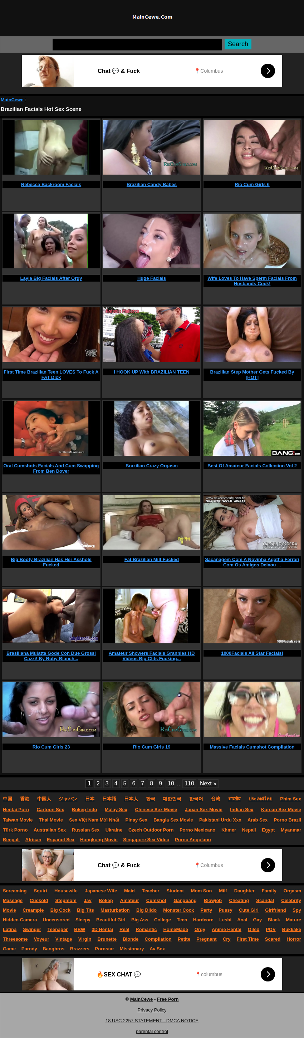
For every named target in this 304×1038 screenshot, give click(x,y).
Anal (242, 919)
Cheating (239, 900)
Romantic (146, 929)
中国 (7, 798)
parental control (152, 1031)
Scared (272, 939)
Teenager (58, 929)
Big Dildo (146, 910)
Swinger (32, 929)
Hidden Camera (20, 919)
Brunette (107, 939)
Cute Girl (249, 910)
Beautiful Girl (111, 919)
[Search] (137, 44)
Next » (208, 783)
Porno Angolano (193, 839)
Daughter (244, 890)
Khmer (228, 830)
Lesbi (225, 919)
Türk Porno (15, 830)
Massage (13, 900)
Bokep (106, 900)
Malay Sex (116, 809)
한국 (150, 798)
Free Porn (168, 999)
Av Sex (157, 948)
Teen (182, 919)
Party (206, 910)
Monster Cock (178, 910)
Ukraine (114, 830)
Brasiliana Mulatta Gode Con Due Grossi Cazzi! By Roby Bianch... (51, 655)
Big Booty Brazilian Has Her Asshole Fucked (51, 562)
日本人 (131, 798)
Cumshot (156, 900)
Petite (184, 939)
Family (269, 890)
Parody (29, 948)
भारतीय (234, 798)
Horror (293, 939)
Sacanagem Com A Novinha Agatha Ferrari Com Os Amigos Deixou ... (252, 562)
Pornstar (104, 948)
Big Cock (60, 910)
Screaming (14, 890)
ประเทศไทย (261, 798)
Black (274, 919)
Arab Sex (257, 820)
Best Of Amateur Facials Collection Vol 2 (252, 465)
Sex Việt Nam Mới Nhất (94, 820)
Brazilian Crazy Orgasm (152, 465)
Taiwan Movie (18, 820)
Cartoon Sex (50, 809)
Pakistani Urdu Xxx (220, 820)
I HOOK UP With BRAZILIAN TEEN (151, 372)
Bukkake (291, 929)
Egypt (268, 830)
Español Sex (60, 839)
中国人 (44, 798)
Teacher (151, 890)
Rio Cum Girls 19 (152, 747)
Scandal (265, 900)
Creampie (33, 910)
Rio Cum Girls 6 (252, 184)
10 (171, 783)
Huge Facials (151, 278)
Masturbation (115, 910)
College (162, 919)
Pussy (225, 910)
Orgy (200, 929)
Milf (223, 890)
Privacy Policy (152, 1010)
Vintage (63, 939)
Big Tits (85, 910)
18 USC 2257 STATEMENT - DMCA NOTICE (152, 1020)
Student (175, 890)
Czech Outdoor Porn (150, 830)
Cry (227, 939)
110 (189, 783)
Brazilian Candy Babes (152, 184)
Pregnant (206, 939)
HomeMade (175, 929)
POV (270, 929)
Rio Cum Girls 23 (51, 747)
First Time (248, 939)
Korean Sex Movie (281, 809)
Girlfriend (275, 910)
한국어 (196, 798)
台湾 (215, 798)
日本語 (109, 798)
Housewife (66, 890)
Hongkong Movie (99, 839)
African (33, 839)
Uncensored (56, 919)
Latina (9, 929)
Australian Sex (50, 830)
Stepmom (66, 900)
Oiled (254, 929)
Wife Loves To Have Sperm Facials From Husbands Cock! (252, 281)
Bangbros (53, 948)
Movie (9, 910)
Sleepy (82, 919)
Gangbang (184, 900)
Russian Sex (85, 830)
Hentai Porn (16, 809)
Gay (257, 919)
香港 (24, 798)
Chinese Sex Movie (156, 809)
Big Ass (139, 919)
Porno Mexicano (197, 830)
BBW (79, 929)
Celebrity (291, 900)
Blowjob (213, 900)
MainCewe (12, 99)
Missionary (132, 948)
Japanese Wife (101, 890)
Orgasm (292, 890)
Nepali (249, 830)
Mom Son (201, 890)
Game (9, 948)
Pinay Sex (136, 820)
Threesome (15, 939)
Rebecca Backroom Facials (51, 184)
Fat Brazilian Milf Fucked (151, 559)
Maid (129, 890)
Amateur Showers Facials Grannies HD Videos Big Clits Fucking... (152, 655)
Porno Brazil (287, 820)
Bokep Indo (84, 809)
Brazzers (79, 948)
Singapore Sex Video (146, 839)
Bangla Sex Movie (173, 820)
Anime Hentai (226, 929)
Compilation (157, 939)
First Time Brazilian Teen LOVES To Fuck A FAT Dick (51, 374)
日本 (89, 798)
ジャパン (68, 798)
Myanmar (291, 830)
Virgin (85, 939)
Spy (297, 910)
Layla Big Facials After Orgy (51, 278)
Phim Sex (290, 798)
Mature (293, 919)
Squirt (40, 890)
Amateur (129, 900)
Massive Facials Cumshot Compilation (252, 747)
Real (124, 929)
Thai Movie (51, 820)
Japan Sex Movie (203, 809)
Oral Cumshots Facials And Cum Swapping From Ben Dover (51, 468)
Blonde (130, 939)
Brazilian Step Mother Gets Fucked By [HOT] (252, 374)
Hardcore (203, 919)
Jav (88, 900)
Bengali (11, 839)
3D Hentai (102, 929)
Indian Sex (241, 809)
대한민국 (172, 798)
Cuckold (39, 900)
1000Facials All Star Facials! (252, 653)
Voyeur (41, 939)
